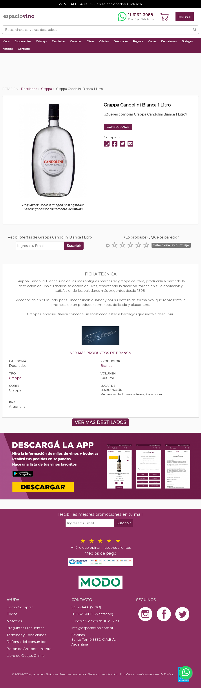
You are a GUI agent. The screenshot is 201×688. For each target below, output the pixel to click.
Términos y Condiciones (26, 635)
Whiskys (41, 41)
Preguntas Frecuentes (25, 628)
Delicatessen (169, 41)
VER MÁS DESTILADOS (100, 422)
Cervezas (75, 41)
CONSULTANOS (117, 126)
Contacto (24, 48)
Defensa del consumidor (27, 642)
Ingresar (185, 16)
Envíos (12, 614)
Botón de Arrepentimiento (29, 649)
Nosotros (14, 621)
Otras (90, 41)
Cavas (152, 41)
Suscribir (74, 246)
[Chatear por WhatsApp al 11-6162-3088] (135, 16)
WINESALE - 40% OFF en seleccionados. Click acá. (101, 4)
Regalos (138, 41)
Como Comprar (20, 607)
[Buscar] (194, 30)
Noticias (8, 48)
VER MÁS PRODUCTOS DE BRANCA (100, 353)
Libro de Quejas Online (26, 655)
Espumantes (23, 41)
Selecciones (121, 41)
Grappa (15, 378)
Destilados (58, 41)
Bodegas (187, 41)
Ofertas (104, 41)
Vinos (6, 41)
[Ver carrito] (164, 16)
